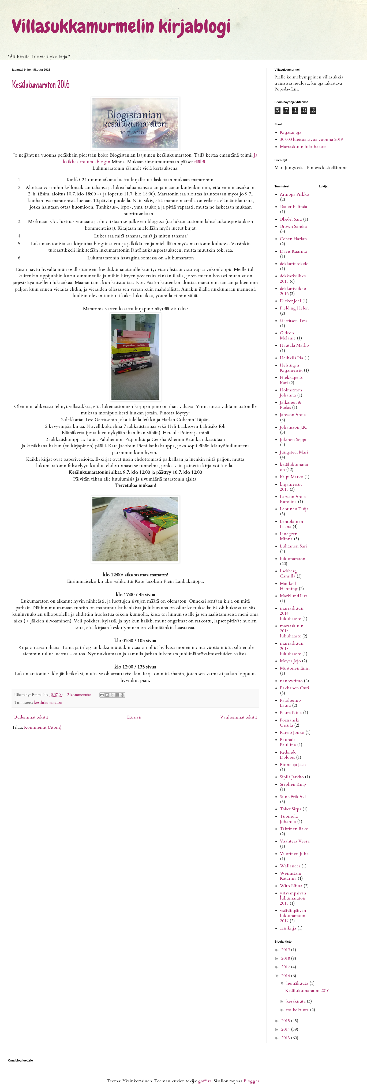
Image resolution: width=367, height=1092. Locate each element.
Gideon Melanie (288, 335)
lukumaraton (292, 559)
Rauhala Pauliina (288, 742)
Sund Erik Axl (293, 797)
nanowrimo (291, 681)
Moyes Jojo (290, 661)
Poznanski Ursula (289, 722)
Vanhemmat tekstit (238, 717)
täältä (199, 162)
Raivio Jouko (292, 732)
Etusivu (134, 717)
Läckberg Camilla (288, 573)
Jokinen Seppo (294, 440)
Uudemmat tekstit (30, 717)
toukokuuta (298, 1010)
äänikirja (288, 928)
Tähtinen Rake (294, 829)
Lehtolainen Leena (291, 524)
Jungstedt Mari (294, 452)
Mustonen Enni (295, 668)
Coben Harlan (293, 239)
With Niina (291, 886)
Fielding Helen (294, 308)
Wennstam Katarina (290, 875)
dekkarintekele (294, 264)
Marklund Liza (294, 596)
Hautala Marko (294, 345)
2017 (286, 967)
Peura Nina (291, 713)
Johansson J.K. (293, 427)
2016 (286, 976)
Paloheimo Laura (290, 702)
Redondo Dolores (288, 754)
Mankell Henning (289, 586)
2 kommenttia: (79, 694)
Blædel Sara (291, 219)
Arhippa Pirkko (294, 194)
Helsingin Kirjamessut (291, 367)
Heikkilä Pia (291, 358)
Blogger (251, 1081)
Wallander (290, 866)
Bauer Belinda (293, 207)
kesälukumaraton (48, 702)
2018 (286, 958)
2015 (286, 1021)
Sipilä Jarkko (292, 777)
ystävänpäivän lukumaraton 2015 (293, 898)
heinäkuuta (297, 983)
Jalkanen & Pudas (290, 404)
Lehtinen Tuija (294, 509)
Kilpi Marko (291, 477)
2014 (286, 1029)
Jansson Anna (293, 415)
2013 (286, 1038)
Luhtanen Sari (293, 546)
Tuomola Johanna (289, 818)
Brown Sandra (293, 226)
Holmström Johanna (291, 392)
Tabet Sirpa (290, 809)
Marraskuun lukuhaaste (303, 147)
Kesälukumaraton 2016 (41, 85)
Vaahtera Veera (295, 841)
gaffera (205, 1081)
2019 (286, 950)
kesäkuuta (296, 1001)
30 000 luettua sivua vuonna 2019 (311, 139)
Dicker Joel (290, 301)
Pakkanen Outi (294, 688)
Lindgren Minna (289, 536)
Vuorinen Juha (294, 854)
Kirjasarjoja (290, 132)
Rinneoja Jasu (293, 765)
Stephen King (293, 784)
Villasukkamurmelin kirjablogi (121, 26)
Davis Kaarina (293, 251)
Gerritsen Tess (293, 321)
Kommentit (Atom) (42, 727)
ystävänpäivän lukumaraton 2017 (293, 916)
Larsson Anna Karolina (293, 499)
